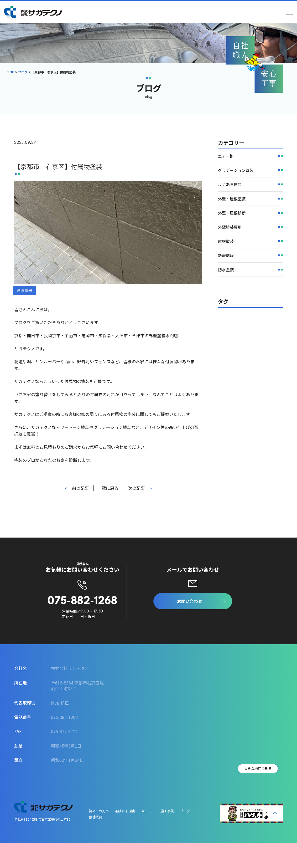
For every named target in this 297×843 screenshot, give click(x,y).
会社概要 (95, 816)
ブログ (23, 72)
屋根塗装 (226, 241)
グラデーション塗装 (235, 170)
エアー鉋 (225, 156)
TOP (10, 72)
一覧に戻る (107, 488)
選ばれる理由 (125, 810)
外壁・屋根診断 (232, 213)
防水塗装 (226, 269)
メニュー (148, 810)
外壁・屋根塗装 (232, 198)
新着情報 (24, 290)
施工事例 (167, 810)
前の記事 (80, 488)
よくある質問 (230, 184)
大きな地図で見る (258, 768)
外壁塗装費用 (230, 227)
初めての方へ (98, 810)
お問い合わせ (189, 601)
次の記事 (136, 488)
